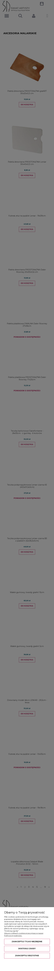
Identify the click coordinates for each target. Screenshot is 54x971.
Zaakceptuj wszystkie (27, 956)
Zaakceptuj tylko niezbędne (27, 941)
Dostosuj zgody (27, 948)
